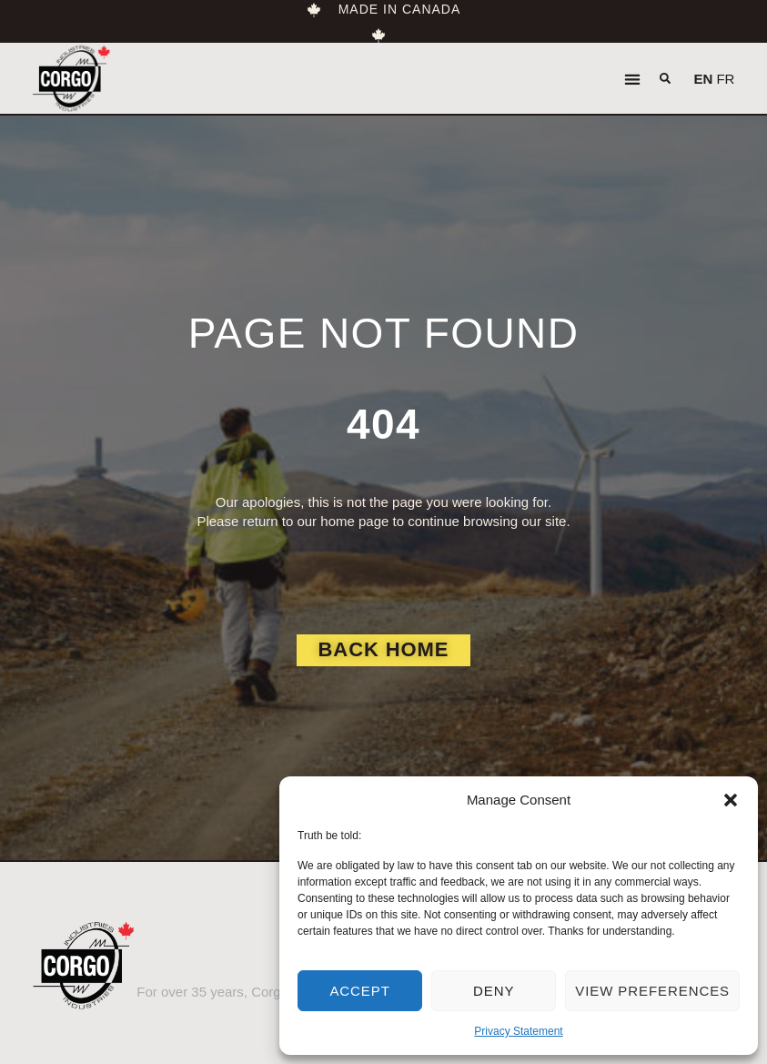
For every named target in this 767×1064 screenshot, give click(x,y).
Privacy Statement (518, 1031)
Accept (359, 990)
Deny (493, 990)
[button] (731, 800)
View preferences (652, 990)
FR (725, 78)
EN (702, 78)
